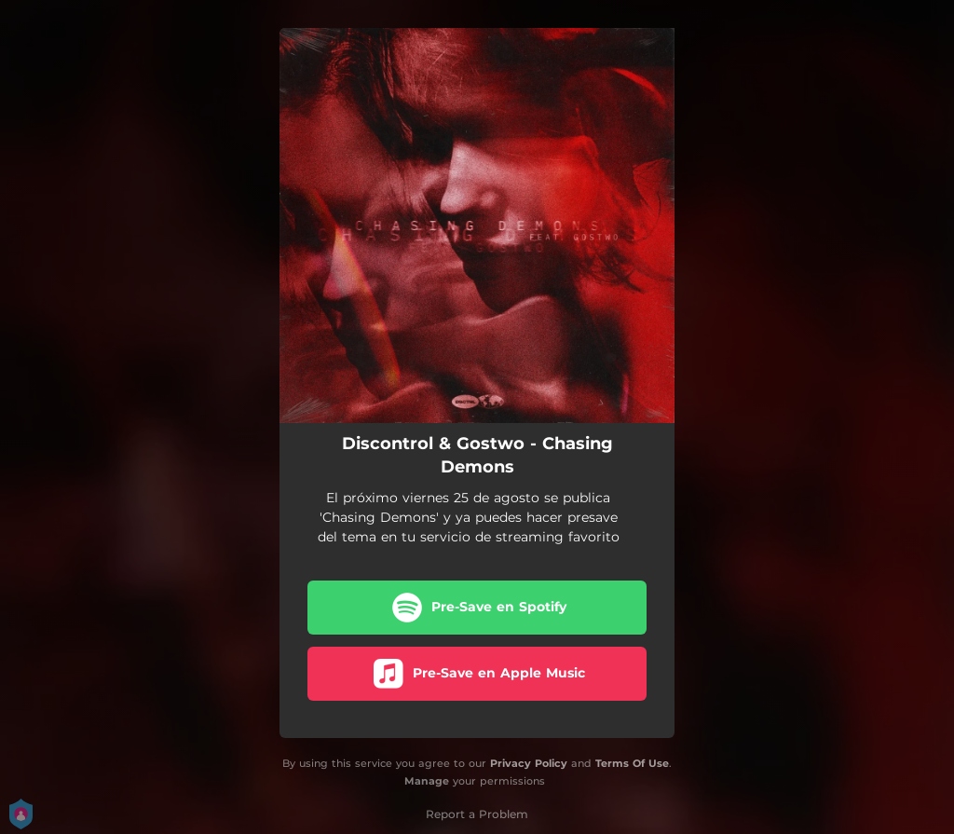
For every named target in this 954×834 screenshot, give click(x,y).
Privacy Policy (528, 763)
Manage (426, 780)
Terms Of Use (632, 763)
